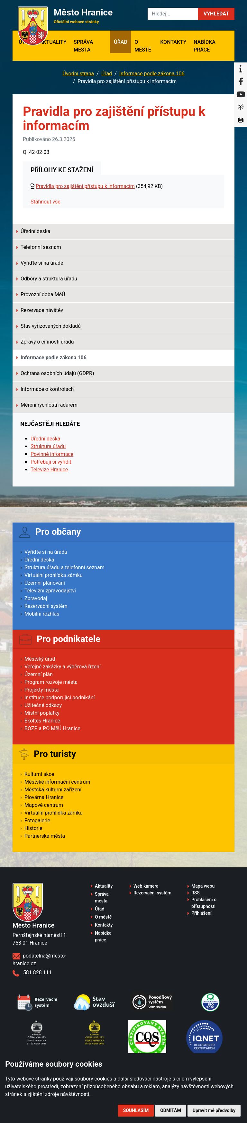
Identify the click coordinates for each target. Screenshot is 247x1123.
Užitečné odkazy (43, 705)
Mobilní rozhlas (41, 614)
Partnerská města (44, 836)
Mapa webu (203, 886)
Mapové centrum (43, 805)
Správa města (83, 46)
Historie (33, 828)
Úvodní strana (78, 74)
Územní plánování (44, 583)
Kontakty (173, 42)
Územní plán (38, 674)
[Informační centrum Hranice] (240, 68)
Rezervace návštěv (39, 310)
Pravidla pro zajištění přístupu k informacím (85, 186)
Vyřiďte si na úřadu (45, 552)
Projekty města (41, 690)
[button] (216, 14)
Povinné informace (52, 454)
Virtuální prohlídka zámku (53, 575)
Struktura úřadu (48, 446)
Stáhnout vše (45, 202)
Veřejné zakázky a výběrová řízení (62, 667)
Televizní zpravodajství (50, 591)
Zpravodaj (35, 598)
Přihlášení (201, 913)
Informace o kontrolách (45, 389)
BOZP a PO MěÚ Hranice (52, 728)
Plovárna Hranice (43, 797)
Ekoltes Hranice (42, 721)
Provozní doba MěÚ (40, 294)
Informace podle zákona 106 (152, 74)
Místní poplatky (41, 713)
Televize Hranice (49, 470)
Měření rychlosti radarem (47, 405)
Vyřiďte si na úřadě (39, 263)
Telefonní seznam (38, 247)
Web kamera (146, 886)
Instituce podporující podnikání (59, 697)
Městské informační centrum (57, 782)
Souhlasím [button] (136, 1110)
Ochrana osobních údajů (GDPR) (55, 373)
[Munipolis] (240, 107)
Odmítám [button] (170, 1110)
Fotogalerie (37, 820)
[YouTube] (240, 94)
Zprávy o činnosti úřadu (45, 342)
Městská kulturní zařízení (52, 790)
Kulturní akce (39, 774)
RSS (195, 892)
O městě (142, 46)
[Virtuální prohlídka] (240, 120)
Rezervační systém (46, 606)
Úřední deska (33, 231)
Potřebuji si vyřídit (51, 462)
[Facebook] (240, 81)
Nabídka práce (204, 46)
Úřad (120, 42)
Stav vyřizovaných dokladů (48, 326)
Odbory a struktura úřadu (46, 279)
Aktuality (53, 42)
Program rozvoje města (51, 682)
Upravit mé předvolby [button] (214, 1110)
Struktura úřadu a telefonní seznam (64, 567)
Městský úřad (39, 659)
